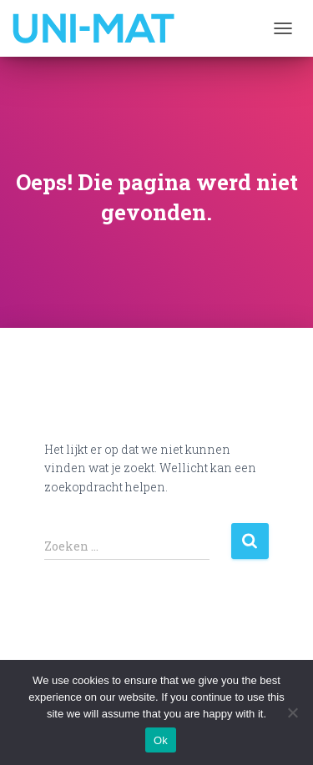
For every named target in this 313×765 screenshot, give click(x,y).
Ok (161, 740)
